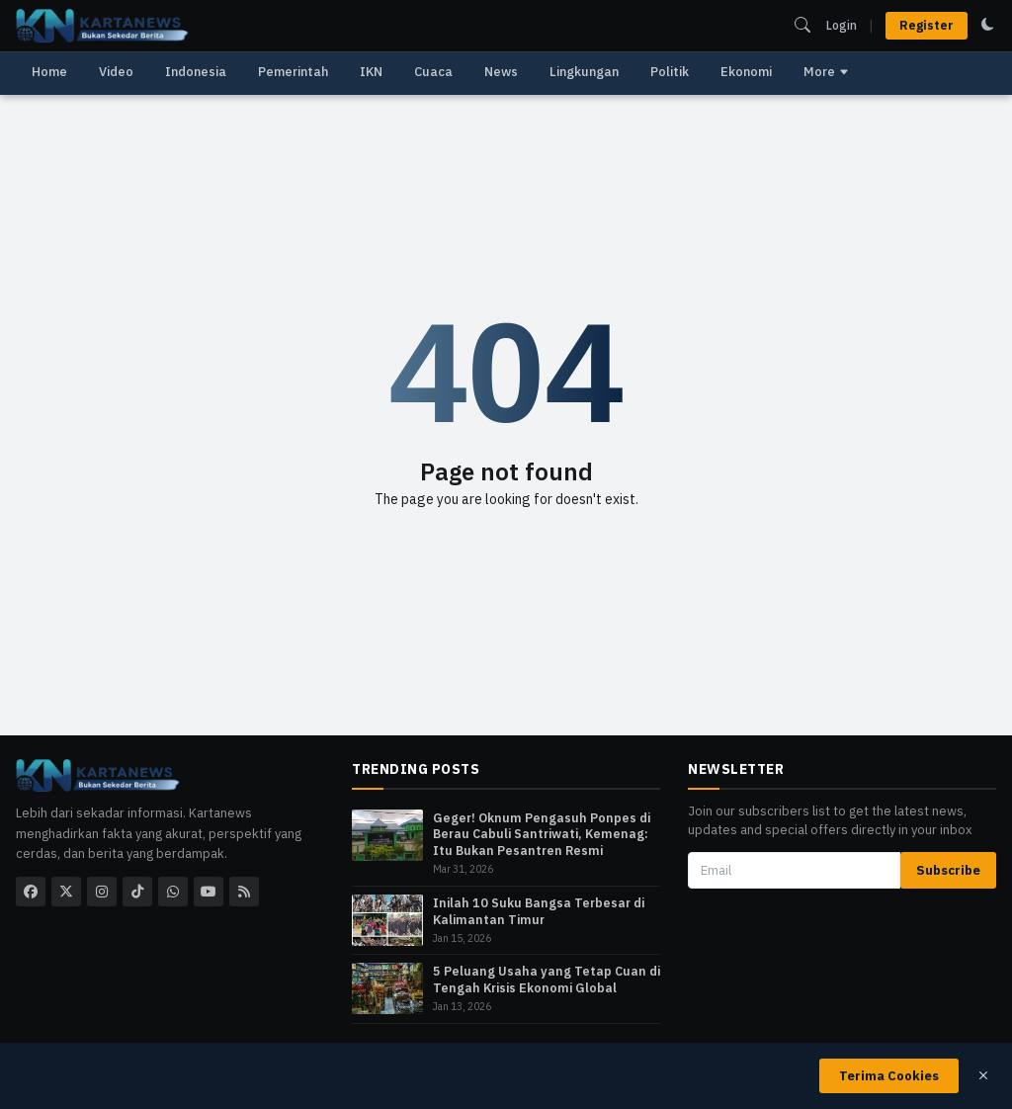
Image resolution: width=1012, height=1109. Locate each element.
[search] (802, 25)
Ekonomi (746, 71)
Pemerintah (293, 71)
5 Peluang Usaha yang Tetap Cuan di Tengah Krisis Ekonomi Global (546, 979)
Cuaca (433, 71)
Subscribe (948, 870)
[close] (983, 1075)
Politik (669, 71)
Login (841, 25)
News (501, 71)
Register (926, 25)
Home (49, 71)
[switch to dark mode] (987, 24)
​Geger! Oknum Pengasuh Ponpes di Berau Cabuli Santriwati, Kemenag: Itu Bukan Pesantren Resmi (541, 834)
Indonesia (195, 71)
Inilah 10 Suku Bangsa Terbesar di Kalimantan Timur (538, 911)
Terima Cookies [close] (889, 1075)
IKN (371, 71)
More (826, 71)
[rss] (244, 891)
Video (116, 71)
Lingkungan (584, 71)
